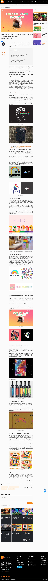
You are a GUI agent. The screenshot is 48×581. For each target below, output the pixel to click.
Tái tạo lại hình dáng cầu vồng (15, 61)
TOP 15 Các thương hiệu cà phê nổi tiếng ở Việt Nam (40, 24)
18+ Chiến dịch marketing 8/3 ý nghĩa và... (44, 41)
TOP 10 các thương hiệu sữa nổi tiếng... (44, 27)
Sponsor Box (43, 564)
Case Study (22, 4)
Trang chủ (2, 7)
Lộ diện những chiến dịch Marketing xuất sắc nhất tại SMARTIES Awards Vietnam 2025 (16, 519)
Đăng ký (39, 1)
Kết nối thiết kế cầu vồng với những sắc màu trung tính (19, 54)
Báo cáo (29, 4)
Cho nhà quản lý (22, 1)
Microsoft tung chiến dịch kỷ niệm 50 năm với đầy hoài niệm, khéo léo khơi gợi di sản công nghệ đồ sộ (27, 520)
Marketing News (7, 4)
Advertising (43, 43)
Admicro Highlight (31, 1)
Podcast (16, 1)
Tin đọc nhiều (37, 9)
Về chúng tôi (19, 558)
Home (2, 4)
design (15, 92)
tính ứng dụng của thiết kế (14, 486)
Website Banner (44, 562)
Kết (11, 64)
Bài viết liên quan (5, 505)
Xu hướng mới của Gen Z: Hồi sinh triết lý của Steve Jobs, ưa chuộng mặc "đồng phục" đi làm (5, 535)
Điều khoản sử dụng (20, 564)
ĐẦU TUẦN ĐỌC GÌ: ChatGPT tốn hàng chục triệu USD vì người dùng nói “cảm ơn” (16, 535)
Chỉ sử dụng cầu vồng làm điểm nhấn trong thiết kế (19, 59)
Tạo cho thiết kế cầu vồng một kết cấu (17, 60)
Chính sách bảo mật (20, 562)
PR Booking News (44, 558)
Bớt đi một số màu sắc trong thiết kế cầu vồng (18, 55)
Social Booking (43, 560)
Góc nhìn (34, 4)
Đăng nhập (45, 1)
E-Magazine (10, 1)
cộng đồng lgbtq (4, 486)
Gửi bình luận (30, 503)
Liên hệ (38, 4)
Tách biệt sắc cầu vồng (14, 56)
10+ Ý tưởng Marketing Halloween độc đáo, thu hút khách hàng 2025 (5, 518)
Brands (43, 30)
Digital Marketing (15, 4)
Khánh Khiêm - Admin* (5, 38)
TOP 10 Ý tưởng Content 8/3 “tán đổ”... (44, 34)
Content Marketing (44, 36)
